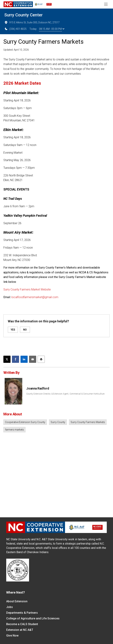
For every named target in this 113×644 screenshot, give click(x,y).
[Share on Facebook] (15, 359)
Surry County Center (23, 14)
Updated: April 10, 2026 (16, 49)
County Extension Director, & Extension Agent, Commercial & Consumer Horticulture (65, 394)
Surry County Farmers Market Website (27, 289)
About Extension (16, 601)
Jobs (9, 607)
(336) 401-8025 (15, 29)
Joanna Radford (37, 388)
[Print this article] (41, 359)
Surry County (58, 422)
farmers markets (14, 429)
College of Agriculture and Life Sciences (33, 618)
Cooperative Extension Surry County (25, 422)
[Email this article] (32, 359)
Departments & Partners (22, 612)
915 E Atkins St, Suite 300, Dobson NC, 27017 (32, 22)
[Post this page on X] (7, 359)
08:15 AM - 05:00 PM (51, 28)
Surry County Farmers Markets (88, 422)
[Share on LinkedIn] (24, 359)
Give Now (12, 635)
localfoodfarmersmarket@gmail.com (34, 297)
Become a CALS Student (22, 624)
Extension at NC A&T (19, 630)
